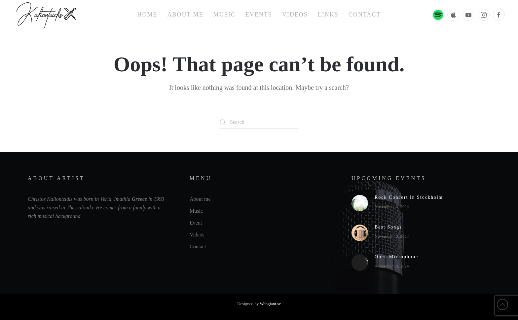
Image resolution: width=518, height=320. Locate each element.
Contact (365, 14)
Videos (295, 14)
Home (147, 14)
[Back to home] (47, 15)
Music (224, 14)
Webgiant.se (270, 303)
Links (328, 14)
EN (414, 15)
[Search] (259, 122)
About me (185, 14)
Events (258, 14)
